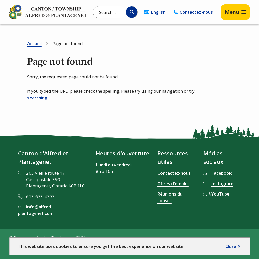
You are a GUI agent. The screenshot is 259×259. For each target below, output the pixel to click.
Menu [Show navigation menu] (232, 12)
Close (230, 246)
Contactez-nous (196, 12)
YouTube (220, 194)
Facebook (221, 173)
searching (37, 98)
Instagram (222, 183)
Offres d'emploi (173, 183)
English (158, 12)
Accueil (34, 43)
